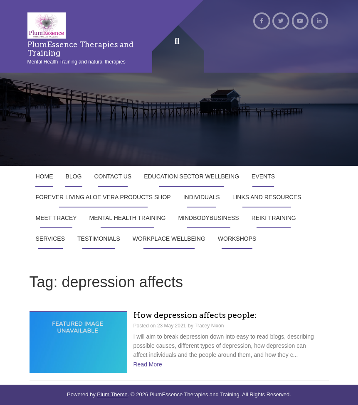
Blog (74, 176)
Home (44, 176)
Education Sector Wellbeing (191, 176)
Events (263, 176)
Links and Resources (266, 197)
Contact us (112, 176)
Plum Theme (112, 394)
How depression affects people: (195, 315)
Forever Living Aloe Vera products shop (103, 197)
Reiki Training (274, 218)
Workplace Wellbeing (169, 238)
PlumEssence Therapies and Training (80, 48)
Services (50, 238)
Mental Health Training (127, 218)
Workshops (237, 238)
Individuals (201, 197)
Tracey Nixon (209, 326)
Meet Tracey (56, 218)
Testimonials (98, 238)
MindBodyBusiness (208, 218)
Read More (147, 364)
